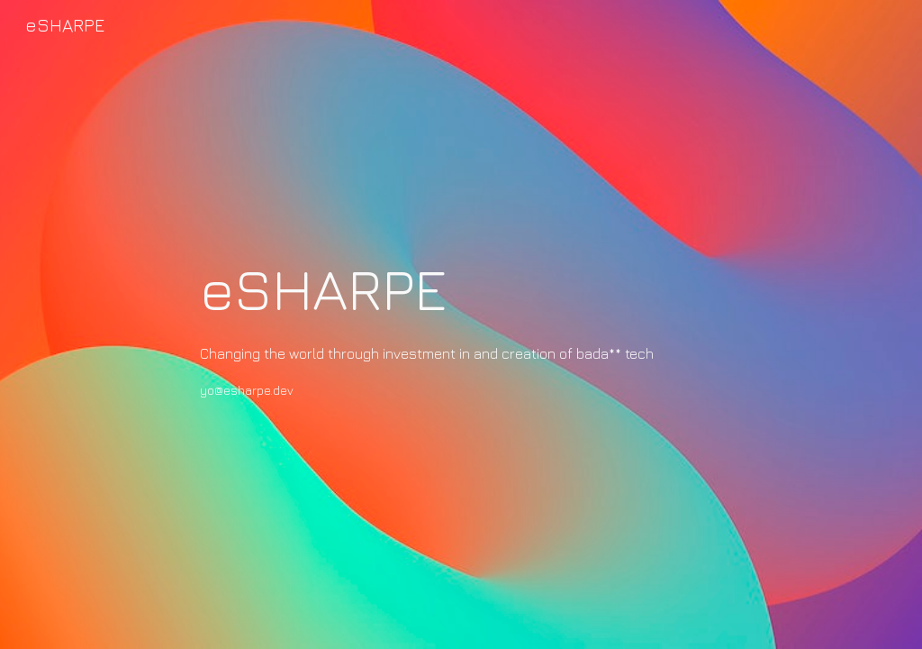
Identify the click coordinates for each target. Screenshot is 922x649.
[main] (460, 324)
